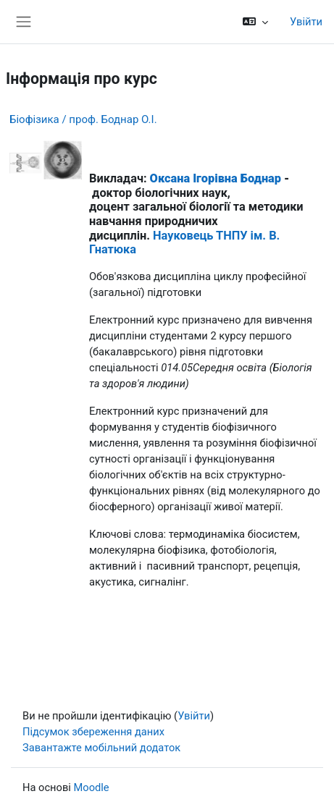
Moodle (91, 787)
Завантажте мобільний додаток (101, 747)
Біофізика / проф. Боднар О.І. (83, 119)
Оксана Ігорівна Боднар (215, 178)
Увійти (306, 21)
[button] (255, 22)
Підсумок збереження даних (93, 731)
